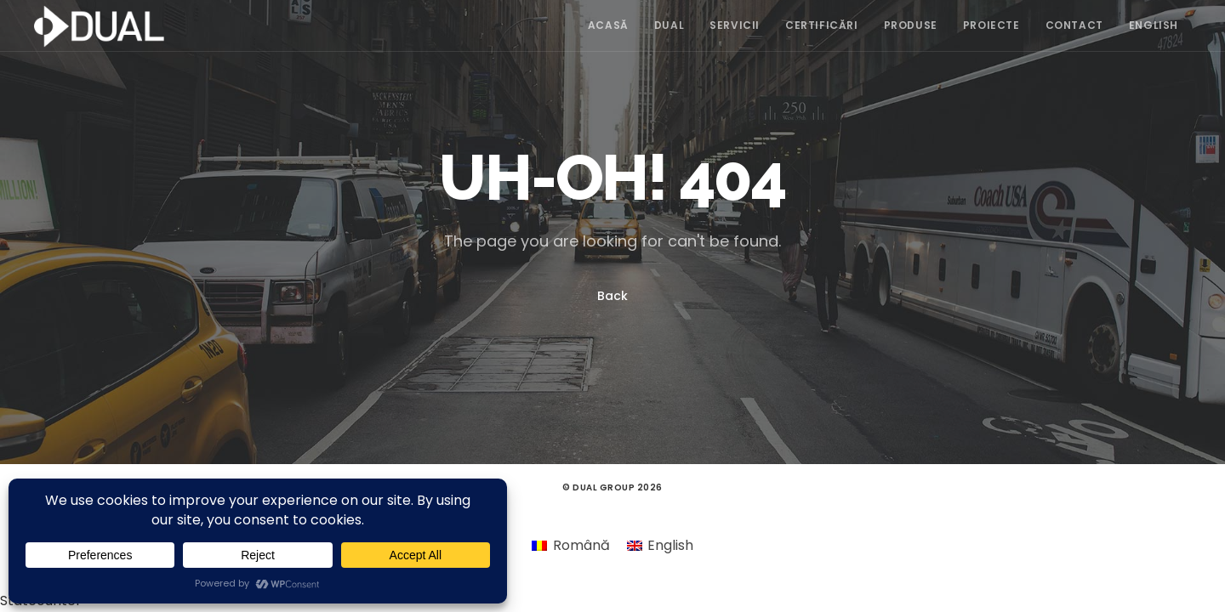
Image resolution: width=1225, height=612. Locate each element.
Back (612, 295)
